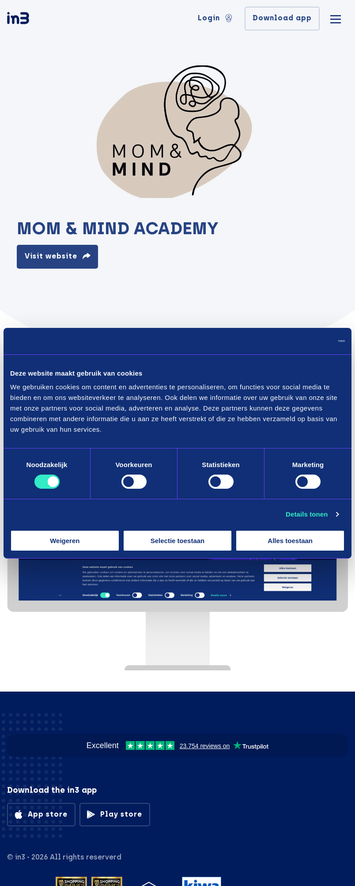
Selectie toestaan (178, 540)
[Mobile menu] (335, 17)
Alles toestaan (290, 540)
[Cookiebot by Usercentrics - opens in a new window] (306, 340)
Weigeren (64, 540)
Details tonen (307, 514)
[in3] (33, 20)
